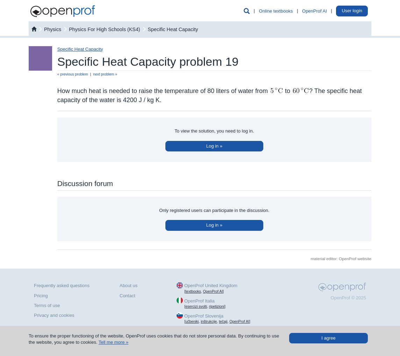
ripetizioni (216, 306)
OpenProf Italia (199, 301)
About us (128, 285)
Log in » (214, 146)
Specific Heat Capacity (173, 29)
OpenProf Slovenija (203, 316)
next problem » (105, 74)
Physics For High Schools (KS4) (104, 29)
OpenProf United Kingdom (210, 285)
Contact (127, 295)
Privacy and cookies (54, 315)
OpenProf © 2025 (348, 297)
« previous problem (72, 74)
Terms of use (47, 305)
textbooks (193, 291)
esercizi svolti (196, 306)
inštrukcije (209, 321)
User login (352, 10)
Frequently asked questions (62, 285)
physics (52, 29)
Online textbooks (276, 11)
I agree (328, 338)
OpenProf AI (314, 11)
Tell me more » (113, 342)
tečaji (223, 321)
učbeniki (192, 321)
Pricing (41, 295)
